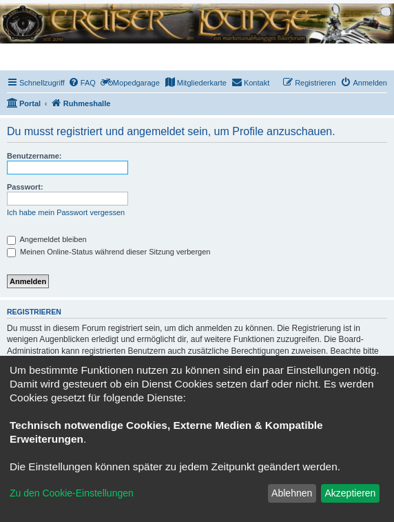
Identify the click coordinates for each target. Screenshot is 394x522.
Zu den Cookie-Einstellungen (72, 493)
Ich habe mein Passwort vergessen (66, 212)
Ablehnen (291, 493)
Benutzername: (34, 156)
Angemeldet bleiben (47, 239)
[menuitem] (82, 82)
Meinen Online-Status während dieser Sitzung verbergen (108, 252)
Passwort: (25, 187)
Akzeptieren (349, 493)
